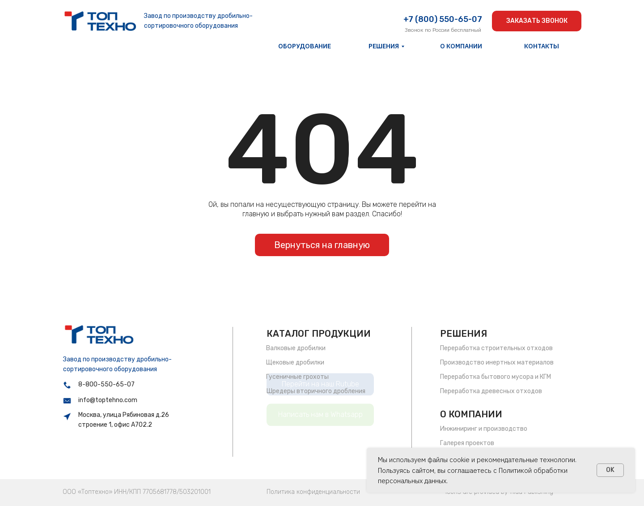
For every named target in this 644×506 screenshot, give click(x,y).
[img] (100, 21)
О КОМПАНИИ (471, 414)
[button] (536, 21)
